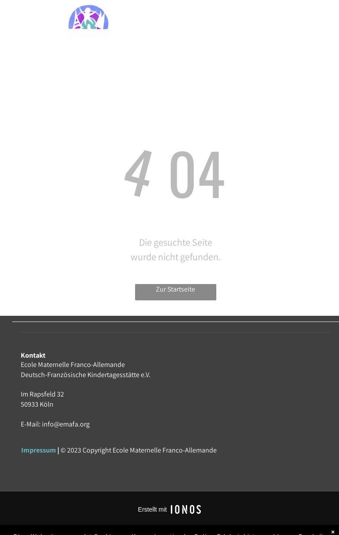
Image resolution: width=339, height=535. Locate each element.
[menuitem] (191, 23)
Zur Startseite (175, 289)
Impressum (38, 450)
